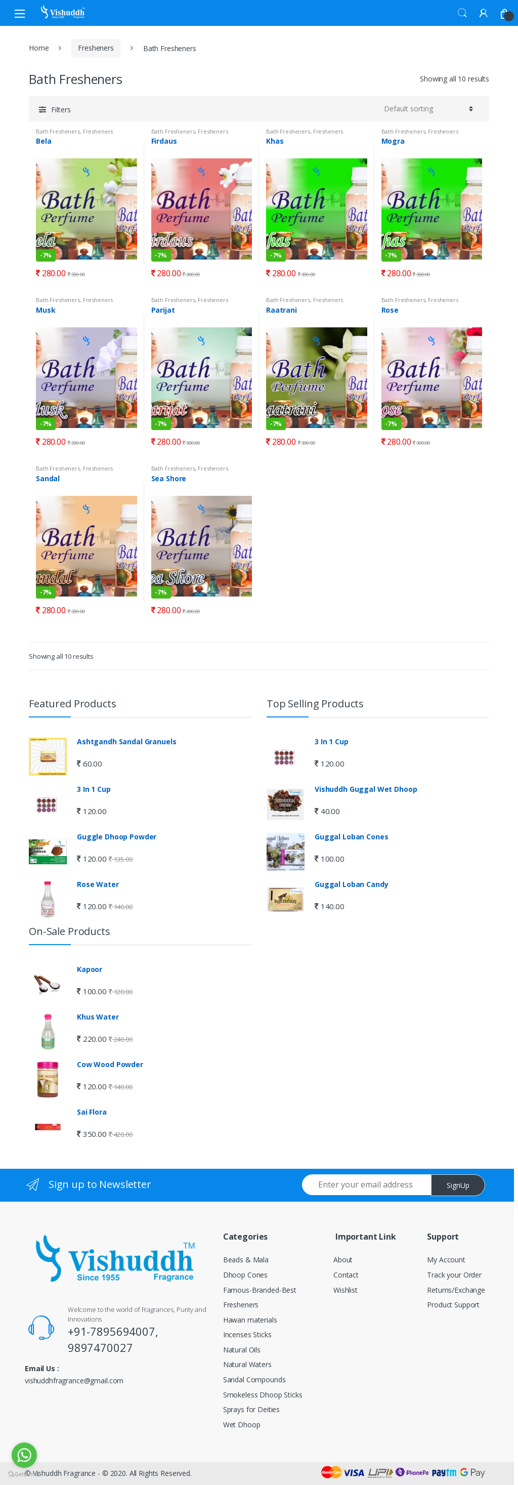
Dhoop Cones (245, 1275)
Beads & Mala (246, 1259)
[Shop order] (428, 109)
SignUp (458, 1185)
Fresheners (96, 48)
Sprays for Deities (251, 1409)
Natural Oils (242, 1349)
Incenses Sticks (247, 1334)
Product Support (453, 1304)
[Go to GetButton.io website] (24, 1474)
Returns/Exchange (456, 1290)
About (343, 1259)
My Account (446, 1259)
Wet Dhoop (242, 1424)
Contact (346, 1275)
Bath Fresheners (58, 131)
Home (39, 48)
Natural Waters (247, 1364)
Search (462, 13)
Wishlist (345, 1290)
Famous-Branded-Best (259, 1290)
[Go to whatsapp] (24, 1455)
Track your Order (454, 1275)
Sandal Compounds (254, 1379)
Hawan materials (250, 1320)
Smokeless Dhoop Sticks (263, 1394)
